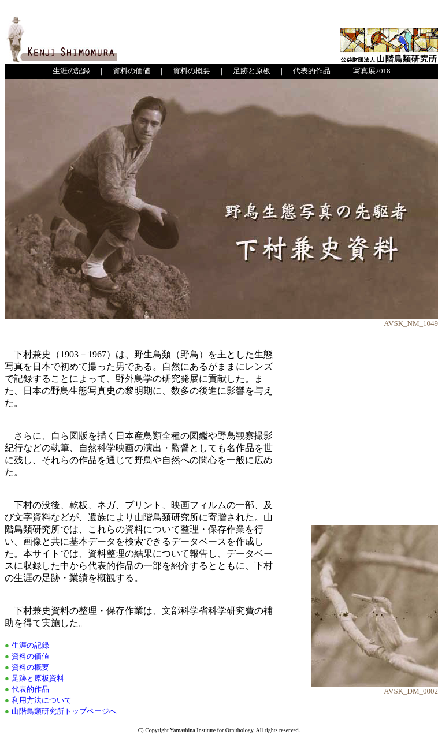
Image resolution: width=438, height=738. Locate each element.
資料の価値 (131, 70)
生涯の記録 (71, 70)
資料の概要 (191, 70)
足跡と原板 (251, 70)
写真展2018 (372, 70)
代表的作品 (312, 70)
